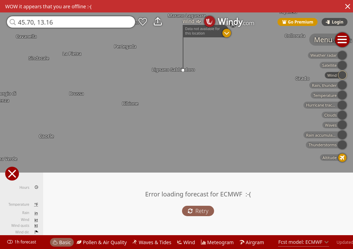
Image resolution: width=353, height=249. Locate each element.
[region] (176, 124)
